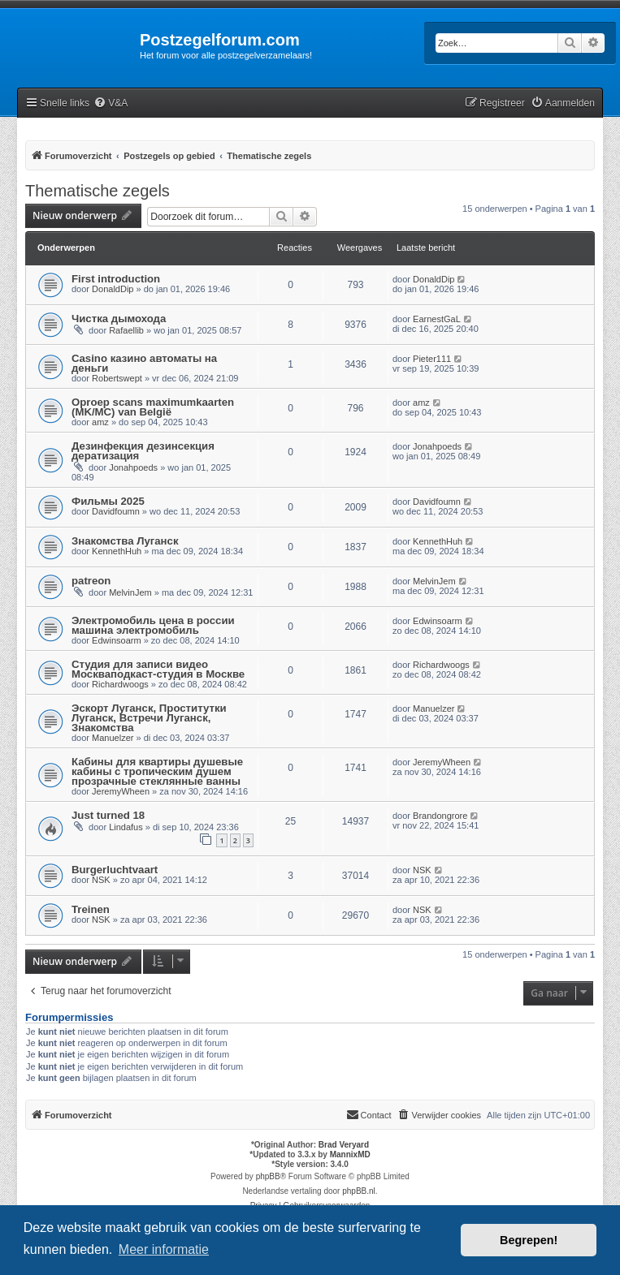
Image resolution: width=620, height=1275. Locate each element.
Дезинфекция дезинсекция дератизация (143, 451)
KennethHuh (116, 551)
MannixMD (350, 1154)
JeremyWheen (121, 791)
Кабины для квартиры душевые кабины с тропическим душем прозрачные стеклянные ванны (157, 771)
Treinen (91, 909)
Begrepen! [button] (528, 1240)
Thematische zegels (97, 191)
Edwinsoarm (116, 640)
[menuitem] (110, 103)
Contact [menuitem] (369, 1114)
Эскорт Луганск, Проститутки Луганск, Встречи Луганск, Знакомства (149, 718)
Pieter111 (432, 359)
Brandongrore (440, 816)
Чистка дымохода (119, 318)
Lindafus (126, 827)
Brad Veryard (344, 1144)
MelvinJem (130, 592)
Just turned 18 (108, 815)
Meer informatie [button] (164, 1249)
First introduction (116, 279)
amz (100, 422)
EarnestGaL (437, 319)
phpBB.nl (358, 1191)
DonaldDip (112, 289)
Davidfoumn (116, 511)
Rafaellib (126, 330)
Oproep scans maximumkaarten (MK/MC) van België (153, 407)
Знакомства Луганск (125, 541)
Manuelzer (112, 738)
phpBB (268, 1176)
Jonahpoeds (133, 467)
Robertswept (117, 378)
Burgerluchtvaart (115, 870)
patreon (91, 581)
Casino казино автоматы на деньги (144, 363)
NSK (101, 880)
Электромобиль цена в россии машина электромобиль (153, 625)
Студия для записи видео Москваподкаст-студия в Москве (158, 669)
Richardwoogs (120, 684)
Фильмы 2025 (108, 501)
